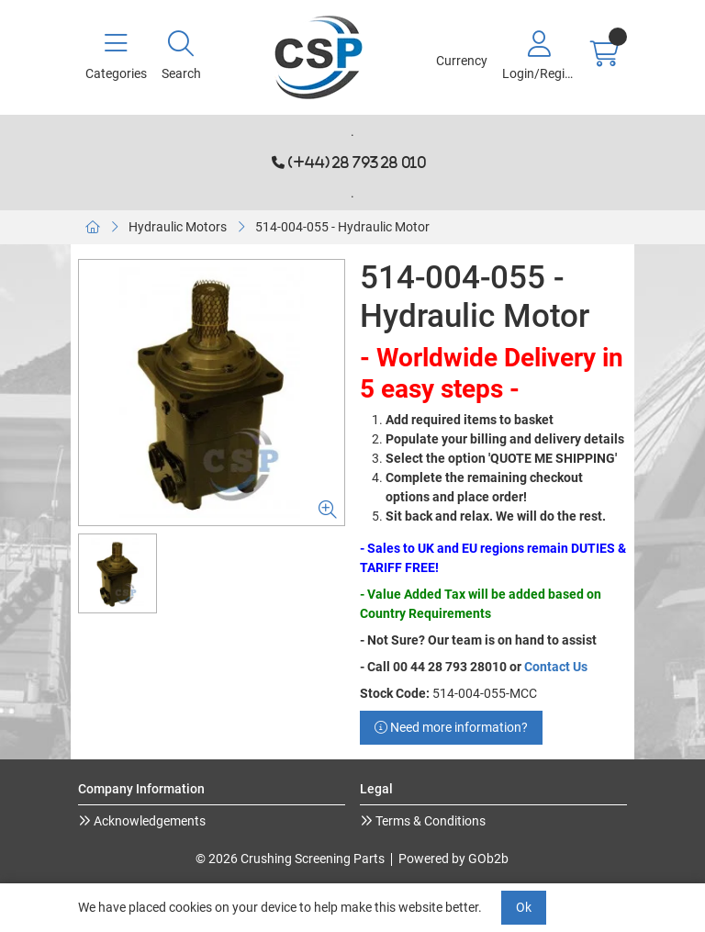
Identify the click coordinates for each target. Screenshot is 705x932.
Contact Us (556, 666)
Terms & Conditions (429, 821)
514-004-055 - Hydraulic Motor (342, 226)
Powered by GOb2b (453, 858)
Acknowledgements (148, 821)
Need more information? (451, 727)
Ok (524, 907)
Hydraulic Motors (178, 226)
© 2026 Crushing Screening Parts (290, 858)
